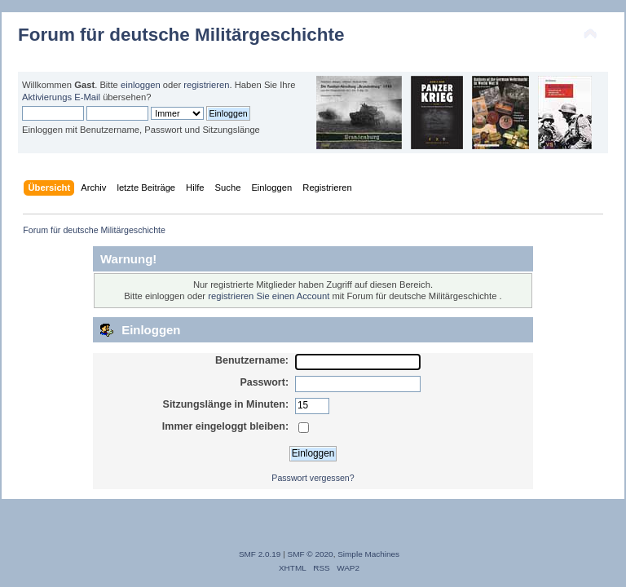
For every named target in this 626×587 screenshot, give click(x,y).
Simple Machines (368, 553)
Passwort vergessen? (312, 478)
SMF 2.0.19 (260, 553)
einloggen (141, 85)
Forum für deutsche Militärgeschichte (181, 34)
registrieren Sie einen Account (268, 296)
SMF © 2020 (310, 553)
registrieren (206, 85)
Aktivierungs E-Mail (61, 97)
